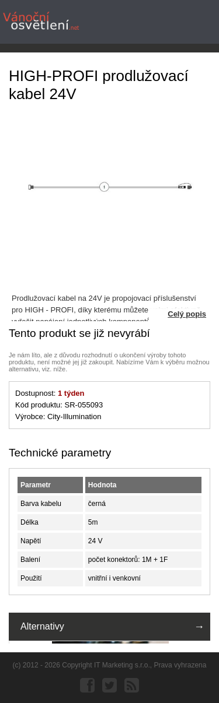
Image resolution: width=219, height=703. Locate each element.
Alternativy (42, 626)
